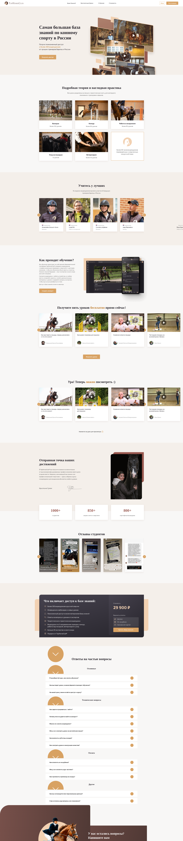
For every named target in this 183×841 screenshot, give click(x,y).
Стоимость (112, 3)
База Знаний (71, 3)
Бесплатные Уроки (87, 3)
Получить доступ (48, 57)
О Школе (101, 3)
